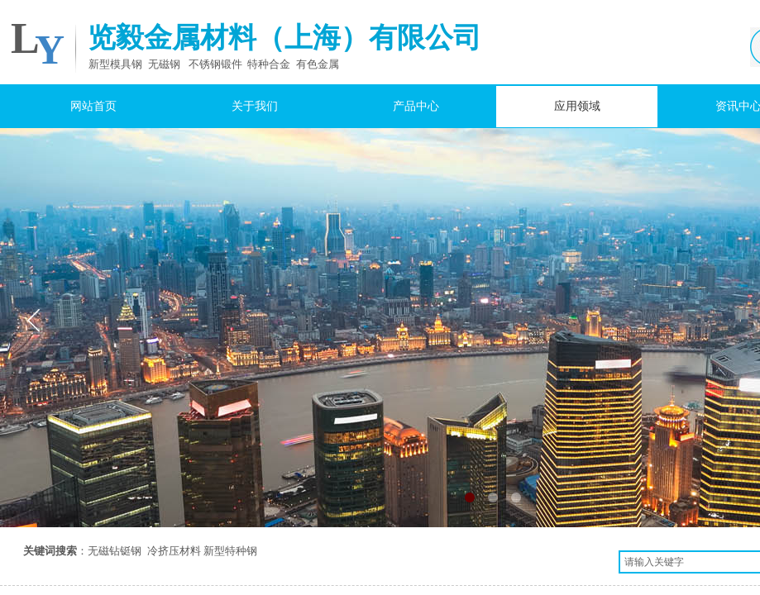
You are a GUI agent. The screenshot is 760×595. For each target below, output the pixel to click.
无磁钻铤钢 (114, 551)
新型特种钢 (230, 551)
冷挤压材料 (174, 551)
